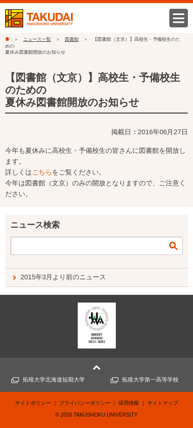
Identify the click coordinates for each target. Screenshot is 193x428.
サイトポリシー (33, 403)
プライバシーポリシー (85, 403)
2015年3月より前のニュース (63, 277)
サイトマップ (162, 403)
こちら (42, 172)
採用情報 (128, 403)
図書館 (72, 39)
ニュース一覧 (37, 39)
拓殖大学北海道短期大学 (54, 379)
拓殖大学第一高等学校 (150, 379)
